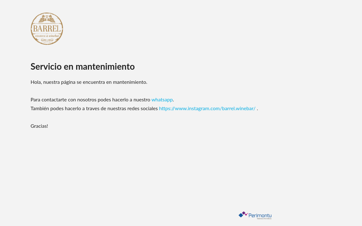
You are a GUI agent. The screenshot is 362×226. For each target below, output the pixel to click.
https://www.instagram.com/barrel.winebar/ (208, 108)
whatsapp (162, 99)
